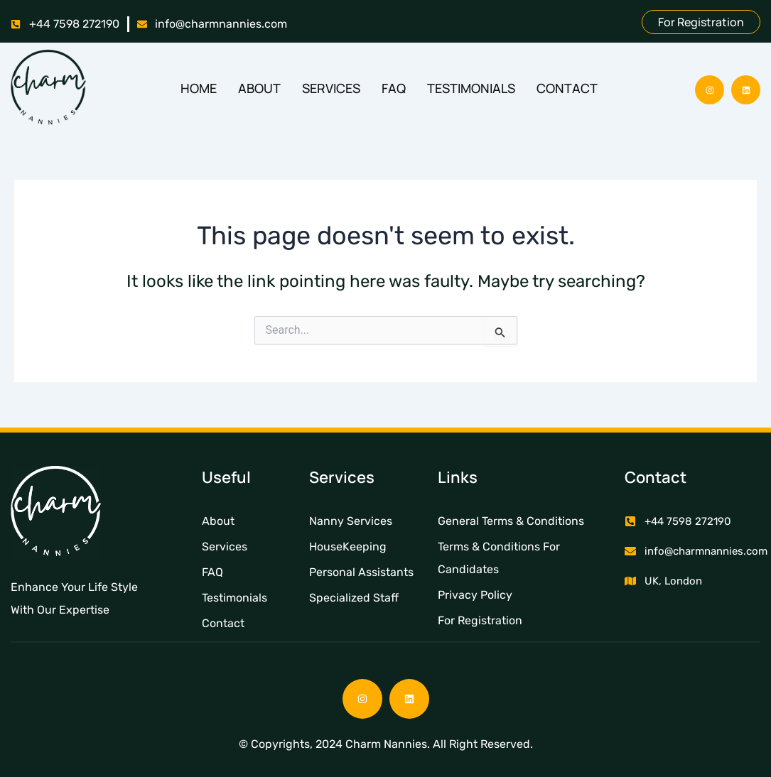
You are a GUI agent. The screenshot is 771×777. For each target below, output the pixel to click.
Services (331, 88)
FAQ (394, 88)
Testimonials (471, 88)
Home (198, 88)
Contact (567, 88)
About (259, 88)
